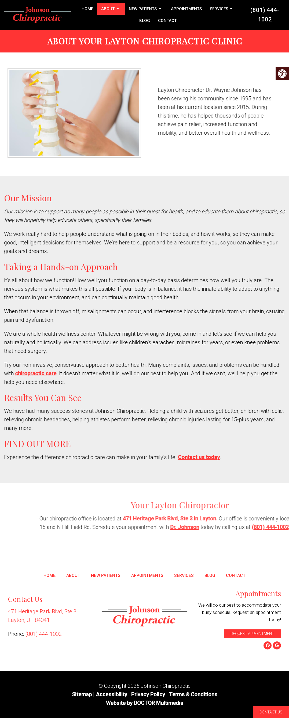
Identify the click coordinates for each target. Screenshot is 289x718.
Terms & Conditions (193, 694)
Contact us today (238, 457)
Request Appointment (252, 634)
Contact (167, 20)
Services (219, 8)
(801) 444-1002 (264, 15)
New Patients (143, 8)
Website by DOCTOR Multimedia (144, 703)
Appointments (186, 8)
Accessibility (111, 694)
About (108, 8)
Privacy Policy (148, 694)
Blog (144, 20)
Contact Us (270, 712)
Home (87, 8)
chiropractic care (75, 373)
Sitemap (82, 694)
